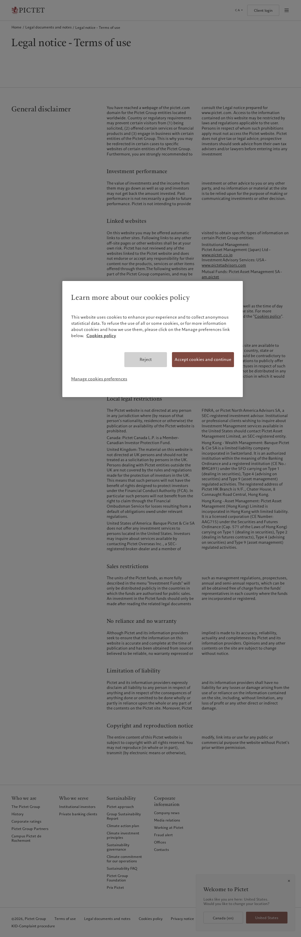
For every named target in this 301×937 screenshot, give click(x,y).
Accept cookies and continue (203, 359)
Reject (146, 359)
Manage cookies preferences (99, 379)
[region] (152, 339)
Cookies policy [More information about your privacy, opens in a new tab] (101, 336)
